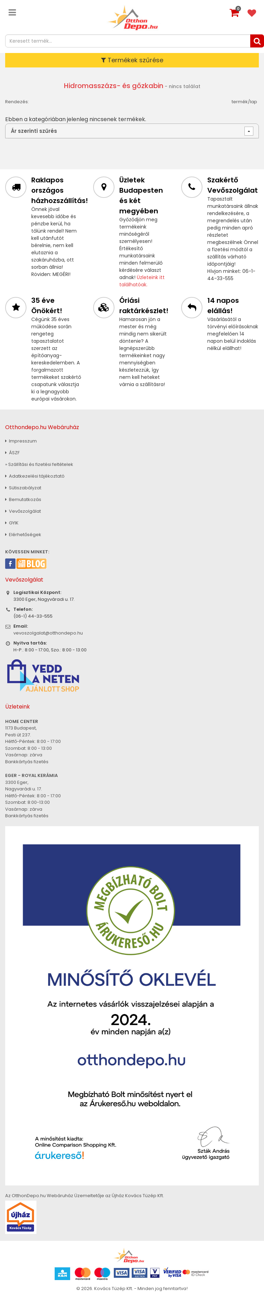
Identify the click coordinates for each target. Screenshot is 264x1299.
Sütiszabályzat (23, 488)
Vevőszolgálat (23, 511)
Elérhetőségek (23, 534)
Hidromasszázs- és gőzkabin (114, 85)
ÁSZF (12, 452)
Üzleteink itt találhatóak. (142, 281)
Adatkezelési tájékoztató (35, 476)
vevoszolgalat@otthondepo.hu (48, 633)
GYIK (12, 523)
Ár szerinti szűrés (34, 131)
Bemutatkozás (23, 499)
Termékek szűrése (132, 60)
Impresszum (21, 441)
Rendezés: (17, 101)
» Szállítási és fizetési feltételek (39, 464)
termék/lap (244, 101)
